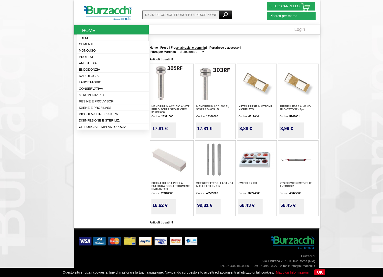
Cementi (86, 44)
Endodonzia (89, 69)
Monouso (87, 50)
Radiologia (89, 76)
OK (320, 272)
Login (299, 29)
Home (88, 30)
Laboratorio (90, 82)
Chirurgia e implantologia (102, 127)
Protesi (86, 57)
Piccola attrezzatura (98, 114)
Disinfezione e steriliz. (99, 120)
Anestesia (88, 63)
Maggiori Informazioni (292, 272)
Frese (84, 38)
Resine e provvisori (96, 101)
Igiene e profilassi (95, 108)
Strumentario (91, 95)
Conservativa (91, 88)
